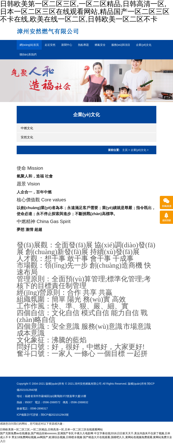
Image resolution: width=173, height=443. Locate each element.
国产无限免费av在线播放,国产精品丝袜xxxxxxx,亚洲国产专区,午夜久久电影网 (46, 433)
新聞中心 (66, 44)
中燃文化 (27, 128)
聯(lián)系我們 (28, 54)
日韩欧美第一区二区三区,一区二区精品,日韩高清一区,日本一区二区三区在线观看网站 (51, 429)
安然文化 (27, 137)
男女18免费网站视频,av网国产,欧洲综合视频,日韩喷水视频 (47, 437)
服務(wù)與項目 (120, 44)
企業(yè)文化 (143, 44)
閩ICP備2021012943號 (55, 414)
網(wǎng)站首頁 (29, 44)
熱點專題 (83, 44)
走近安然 (50, 44)
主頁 (125, 149)
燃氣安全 (100, 44)
